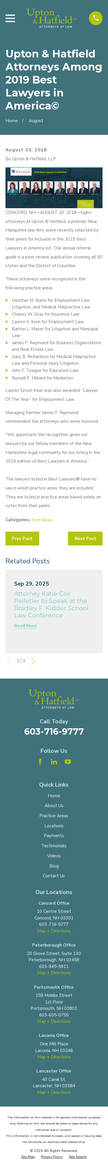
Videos (54, 856)
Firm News (42, 520)
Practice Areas (53, 816)
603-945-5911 (54, 966)
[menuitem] (28, 1157)
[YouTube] (68, 762)
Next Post (85, 538)
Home (54, 796)
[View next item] (33, 661)
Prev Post (22, 538)
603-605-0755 (54, 1015)
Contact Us (54, 876)
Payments (54, 836)
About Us (54, 806)
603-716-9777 (54, 731)
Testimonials (54, 846)
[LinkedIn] (54, 762)
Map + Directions (54, 931)
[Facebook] (40, 762)
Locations (54, 826)
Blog (54, 866)
